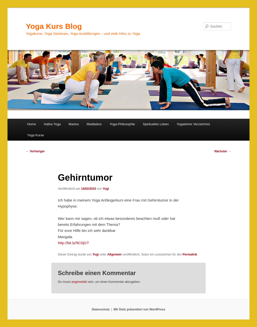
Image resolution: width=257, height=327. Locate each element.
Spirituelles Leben (156, 124)
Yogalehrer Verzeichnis (193, 124)
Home (31, 124)
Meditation (94, 124)
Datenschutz (101, 309)
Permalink (190, 254)
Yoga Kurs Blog (54, 26)
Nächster (222, 151)
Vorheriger (35, 151)
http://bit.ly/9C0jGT (73, 243)
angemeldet (79, 282)
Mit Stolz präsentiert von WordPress (139, 309)
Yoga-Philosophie (122, 124)
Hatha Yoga (52, 124)
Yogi (106, 188)
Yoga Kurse (35, 135)
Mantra (74, 124)
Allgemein (114, 254)
